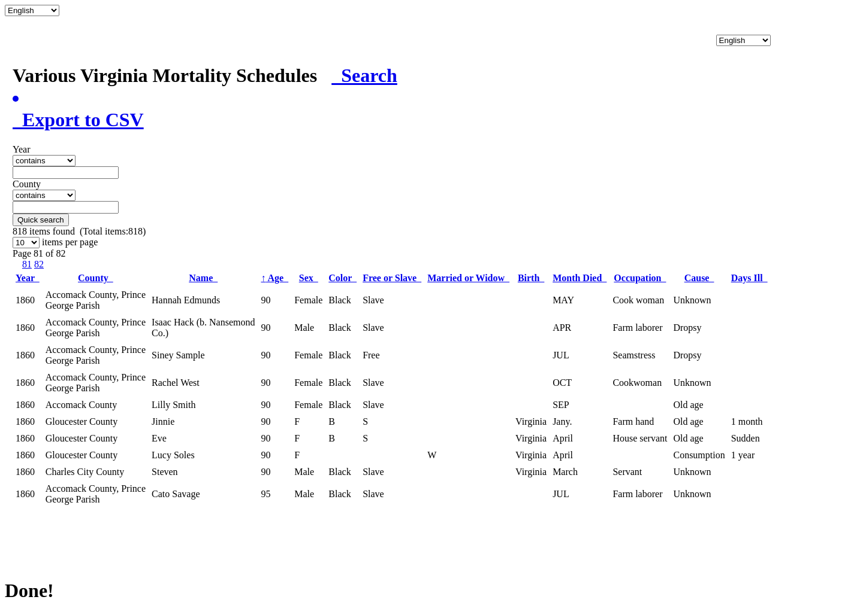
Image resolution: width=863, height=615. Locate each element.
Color (342, 278)
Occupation (640, 278)
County (95, 278)
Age (274, 278)
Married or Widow (468, 278)
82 (39, 264)
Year (28, 278)
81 (27, 264)
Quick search (40, 219)
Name (203, 278)
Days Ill (749, 278)
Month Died (579, 278)
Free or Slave (392, 278)
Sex (308, 278)
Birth (531, 278)
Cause (699, 278)
